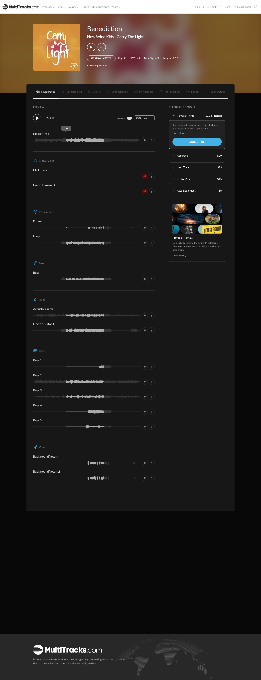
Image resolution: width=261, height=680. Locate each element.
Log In (212, 6)
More (116, 6)
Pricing (85, 6)
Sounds (73, 6)
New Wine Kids (100, 36)
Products (48, 6)
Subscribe (197, 141)
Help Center (242, 6)
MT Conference (100, 6)
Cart (225, 6)
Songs (61, 6)
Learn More (178, 133)
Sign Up (199, 6)
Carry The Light (130, 36)
